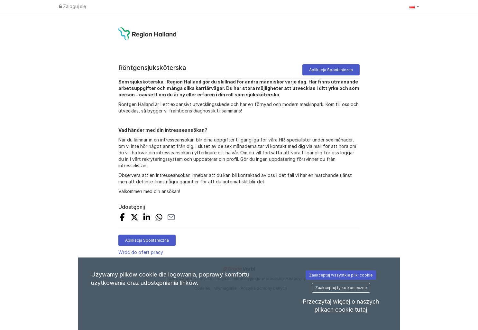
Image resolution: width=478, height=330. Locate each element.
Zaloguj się (72, 6)
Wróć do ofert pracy (140, 252)
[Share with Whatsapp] (159, 218)
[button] (414, 6)
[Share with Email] (171, 218)
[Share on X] (134, 218)
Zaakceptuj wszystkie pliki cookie (340, 275)
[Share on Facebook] (122, 218)
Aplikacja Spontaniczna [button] (331, 69)
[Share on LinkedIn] (147, 218)
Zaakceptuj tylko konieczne (341, 287)
